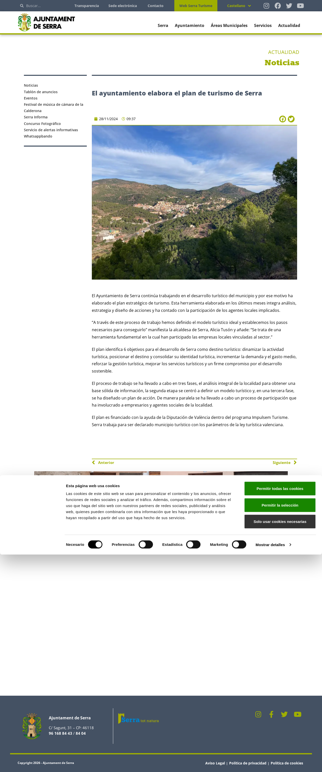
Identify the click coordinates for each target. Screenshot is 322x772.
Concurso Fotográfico (42, 123)
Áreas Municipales (229, 25)
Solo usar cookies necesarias (280, 739)
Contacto (156, 5)
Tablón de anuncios (41, 91)
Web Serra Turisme (195, 5)
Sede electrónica (122, 5)
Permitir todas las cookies (280, 706)
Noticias (31, 85)
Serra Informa (36, 117)
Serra (163, 25)
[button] (282, 119)
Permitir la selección (280, 722)
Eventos (30, 98)
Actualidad (289, 25)
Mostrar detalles (270, 762)
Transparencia (86, 5)
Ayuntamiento (189, 25)
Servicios (263, 25)
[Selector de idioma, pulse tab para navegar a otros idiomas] (239, 5)
